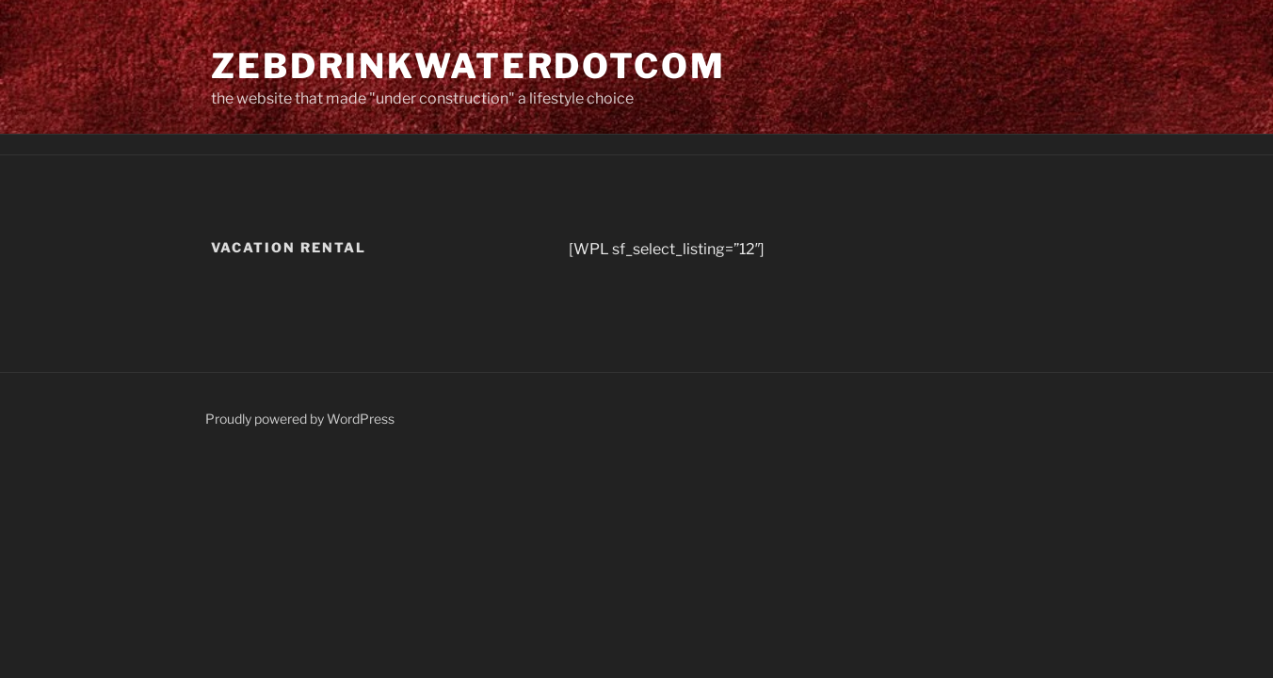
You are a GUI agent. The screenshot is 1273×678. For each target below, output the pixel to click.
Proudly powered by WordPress (300, 419)
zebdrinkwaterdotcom (468, 66)
